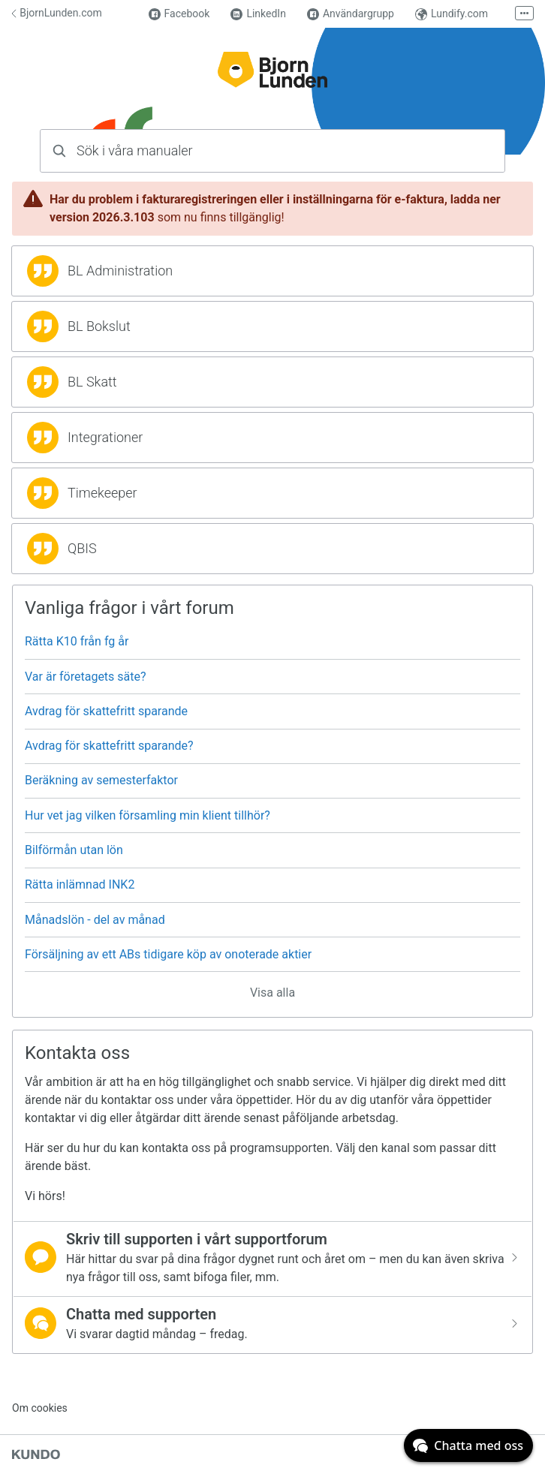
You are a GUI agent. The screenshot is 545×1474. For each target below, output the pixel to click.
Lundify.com (451, 14)
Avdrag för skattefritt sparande (106, 711)
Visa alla (272, 992)
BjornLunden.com (56, 13)
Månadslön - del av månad (95, 920)
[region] (272, 271)
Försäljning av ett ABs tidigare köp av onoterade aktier (168, 954)
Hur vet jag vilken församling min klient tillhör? (147, 815)
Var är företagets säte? (85, 676)
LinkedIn (258, 14)
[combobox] (272, 151)
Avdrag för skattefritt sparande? (109, 746)
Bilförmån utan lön (74, 850)
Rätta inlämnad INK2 (79, 884)
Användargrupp (350, 14)
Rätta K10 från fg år (76, 641)
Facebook (179, 14)
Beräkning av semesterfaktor (101, 780)
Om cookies (40, 1408)
